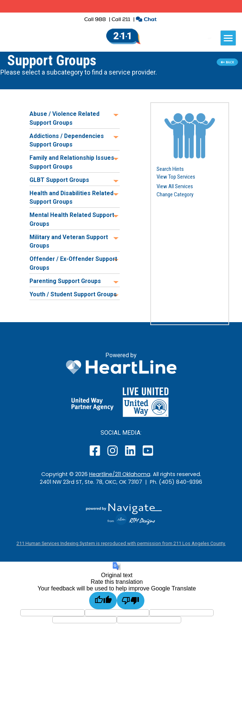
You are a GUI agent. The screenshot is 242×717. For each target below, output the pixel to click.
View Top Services (176, 176)
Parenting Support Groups (65, 281)
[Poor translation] (130, 600)
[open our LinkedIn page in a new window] (131, 455)
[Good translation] (103, 600)
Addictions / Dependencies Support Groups (66, 140)
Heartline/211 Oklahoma (119, 474)
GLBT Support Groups (59, 179)
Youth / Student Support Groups (73, 294)
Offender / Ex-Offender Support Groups (73, 263)
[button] (190, 135)
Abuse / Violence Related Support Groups (64, 118)
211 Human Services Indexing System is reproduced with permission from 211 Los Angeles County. (121, 543)
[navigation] (228, 38)
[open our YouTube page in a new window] (147, 455)
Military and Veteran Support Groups (68, 241)
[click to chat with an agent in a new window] (146, 20)
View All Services (175, 186)
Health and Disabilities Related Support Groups (71, 198)
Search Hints (170, 169)
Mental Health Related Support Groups (71, 219)
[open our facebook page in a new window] (95, 455)
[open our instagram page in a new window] (113, 455)
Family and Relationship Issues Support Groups (71, 162)
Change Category (175, 194)
